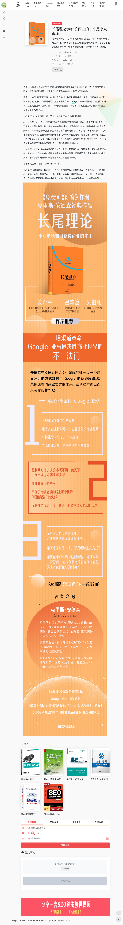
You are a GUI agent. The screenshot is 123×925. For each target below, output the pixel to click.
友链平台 (27, 4)
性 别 (26, 833)
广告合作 (92, 4)
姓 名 (26, 828)
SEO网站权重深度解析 (77, 779)
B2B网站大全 (37, 4)
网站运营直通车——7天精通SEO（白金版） (30, 814)
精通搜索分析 (27, 779)
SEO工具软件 (60, 4)
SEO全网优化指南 (52, 814)
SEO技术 (84, 4)
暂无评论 (30, 852)
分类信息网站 (49, 4)
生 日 (26, 838)
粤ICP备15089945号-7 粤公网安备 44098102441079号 (51, 921)
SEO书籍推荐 (57, 23)
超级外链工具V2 (73, 4)
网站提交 (102, 4)
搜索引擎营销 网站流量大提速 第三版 (53, 779)
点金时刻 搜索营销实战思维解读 (100, 779)
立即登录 (65, 868)
